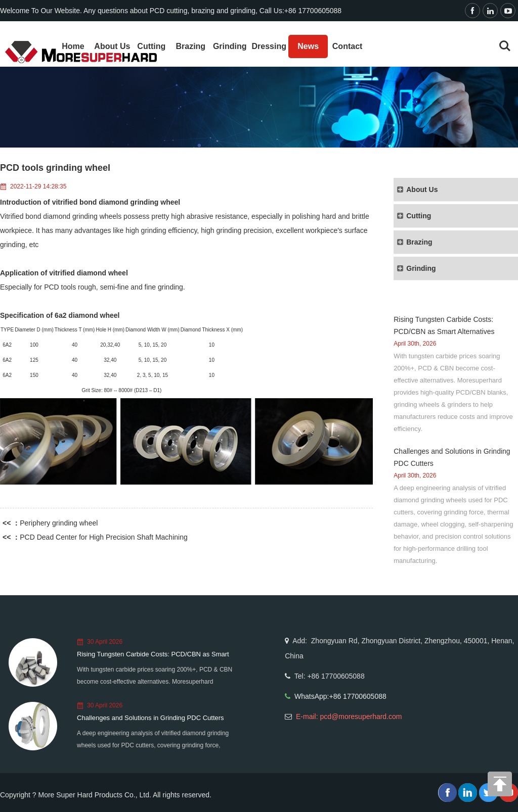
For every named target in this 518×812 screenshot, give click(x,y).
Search (505, 46)
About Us (112, 46)
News (308, 46)
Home (73, 46)
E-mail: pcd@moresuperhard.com (349, 716)
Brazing (190, 46)
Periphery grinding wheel (59, 523)
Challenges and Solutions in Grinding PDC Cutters (150, 718)
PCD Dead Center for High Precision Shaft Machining (104, 537)
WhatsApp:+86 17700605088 (340, 696)
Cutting (151, 46)
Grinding (230, 46)
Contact (347, 46)
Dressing (268, 46)
